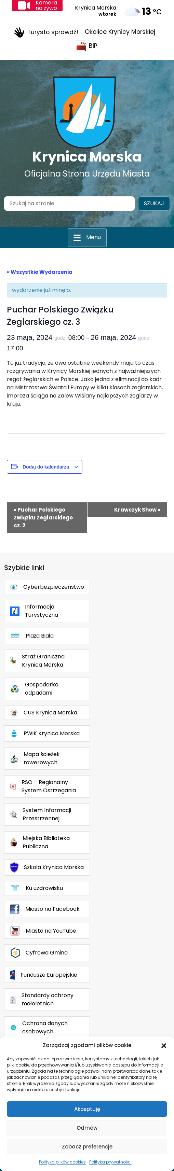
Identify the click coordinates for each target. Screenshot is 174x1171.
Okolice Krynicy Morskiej (120, 32)
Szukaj (154, 203)
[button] (163, 1045)
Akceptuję (87, 1109)
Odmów (87, 1127)
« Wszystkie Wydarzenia (39, 272)
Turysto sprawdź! (46, 32)
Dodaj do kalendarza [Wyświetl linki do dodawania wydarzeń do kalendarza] (46, 467)
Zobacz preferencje (87, 1146)
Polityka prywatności (110, 1162)
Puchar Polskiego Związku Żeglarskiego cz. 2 (43, 517)
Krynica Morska (87, 156)
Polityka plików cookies (62, 1162)
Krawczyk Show (137, 509)
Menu (93, 237)
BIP (87, 46)
